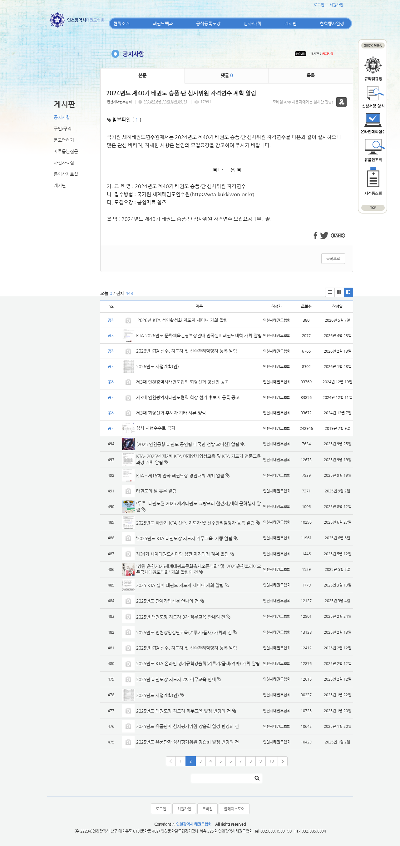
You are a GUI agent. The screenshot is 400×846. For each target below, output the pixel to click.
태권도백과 (163, 23)
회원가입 (336, 5)
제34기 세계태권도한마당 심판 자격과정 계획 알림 (182, 553)
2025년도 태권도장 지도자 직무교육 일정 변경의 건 (183, 710)
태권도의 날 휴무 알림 (156, 490)
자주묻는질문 (66, 151)
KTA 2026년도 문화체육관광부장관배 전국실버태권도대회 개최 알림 (199, 335)
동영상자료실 (66, 174)
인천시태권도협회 (119, 102)
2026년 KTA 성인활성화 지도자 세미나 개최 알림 (182, 320)
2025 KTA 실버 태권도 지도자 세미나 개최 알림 (180, 585)
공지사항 (62, 117)
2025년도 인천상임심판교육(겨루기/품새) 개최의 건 (184, 632)
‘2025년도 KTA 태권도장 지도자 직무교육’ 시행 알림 (184, 538)
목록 (311, 75)
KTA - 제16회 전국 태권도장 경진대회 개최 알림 (180, 475)
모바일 (207, 809)
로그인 (319, 5)
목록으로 (333, 258)
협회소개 (121, 23)
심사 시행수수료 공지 (155, 428)
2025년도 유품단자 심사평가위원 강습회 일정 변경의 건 (187, 726)
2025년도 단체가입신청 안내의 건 (167, 600)
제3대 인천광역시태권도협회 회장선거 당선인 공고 (182, 381)
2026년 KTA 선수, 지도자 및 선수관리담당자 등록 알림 (186, 350)
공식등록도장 (208, 23)
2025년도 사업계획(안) (157, 695)
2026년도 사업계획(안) (157, 366)
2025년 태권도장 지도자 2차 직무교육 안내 (176, 679)
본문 (142, 75)
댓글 (227, 75)
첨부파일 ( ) (124, 120)
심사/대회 (252, 23)
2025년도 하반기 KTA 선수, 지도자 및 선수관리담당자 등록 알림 (195, 522)
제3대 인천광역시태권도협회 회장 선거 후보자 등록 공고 (188, 397)
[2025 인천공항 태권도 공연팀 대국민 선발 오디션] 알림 (187, 444)
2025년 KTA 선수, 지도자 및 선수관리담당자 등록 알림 (186, 647)
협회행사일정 (332, 23)
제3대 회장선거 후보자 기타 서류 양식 (171, 412)
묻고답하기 (64, 140)
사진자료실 (64, 162)
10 (271, 761)
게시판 (290, 23)
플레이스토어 (234, 809)
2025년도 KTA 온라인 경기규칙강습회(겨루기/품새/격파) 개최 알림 (198, 663)
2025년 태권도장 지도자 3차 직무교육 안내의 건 (180, 616)
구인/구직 (63, 128)
